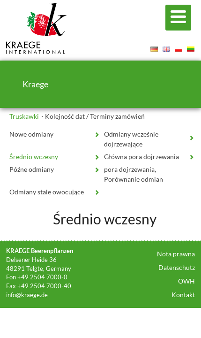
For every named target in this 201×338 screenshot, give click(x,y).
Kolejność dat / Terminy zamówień (95, 116)
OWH (186, 281)
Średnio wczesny (33, 157)
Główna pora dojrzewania (141, 157)
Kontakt (183, 295)
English (166, 49)
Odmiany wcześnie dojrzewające (131, 139)
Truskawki (24, 116)
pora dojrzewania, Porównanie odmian (133, 174)
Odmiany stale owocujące (46, 192)
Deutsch (154, 49)
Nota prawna (176, 254)
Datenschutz (176, 267)
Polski (178, 49)
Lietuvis (190, 49)
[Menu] (178, 18)
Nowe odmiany (31, 134)
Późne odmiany (31, 169)
